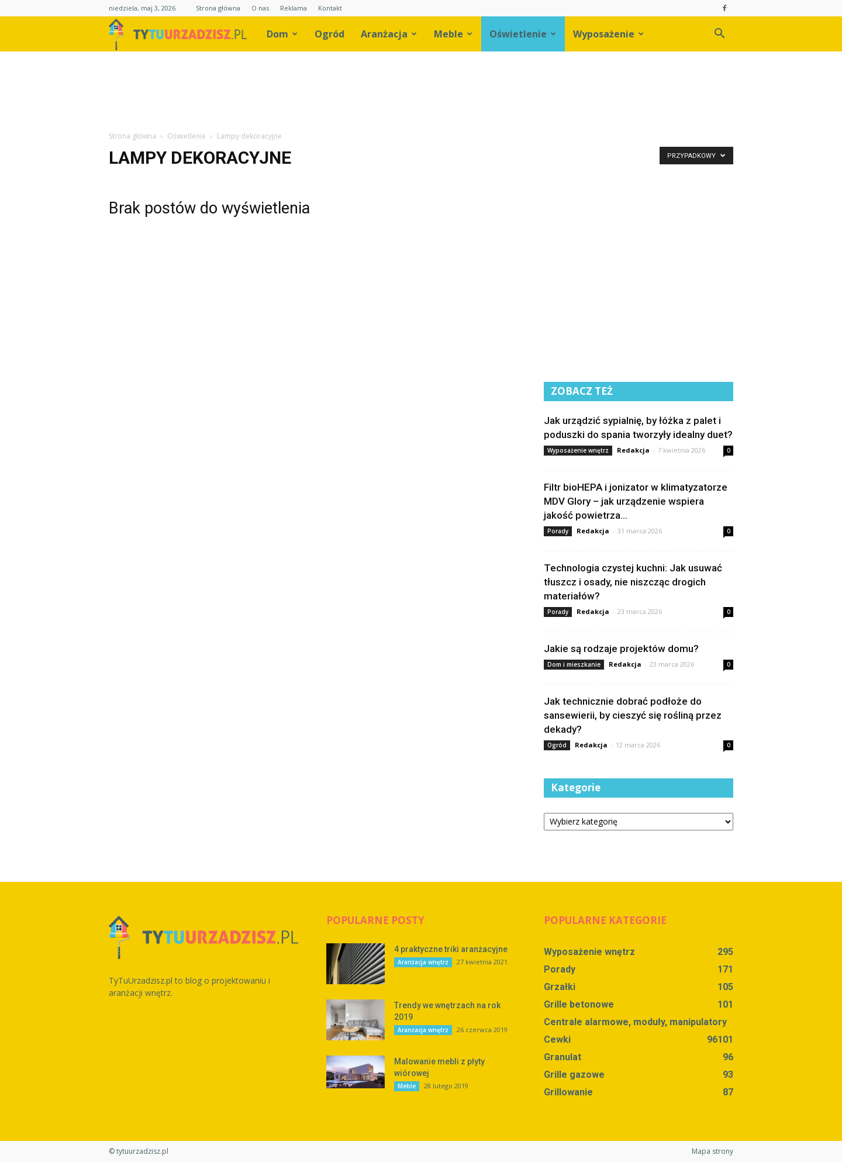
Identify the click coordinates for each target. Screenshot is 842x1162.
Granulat (562, 1057)
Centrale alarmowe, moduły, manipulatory (635, 1021)
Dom (282, 33)
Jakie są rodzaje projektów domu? (621, 648)
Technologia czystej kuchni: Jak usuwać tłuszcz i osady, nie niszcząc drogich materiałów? (633, 582)
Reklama (293, 8)
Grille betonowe (579, 1004)
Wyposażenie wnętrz (578, 450)
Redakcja (633, 450)
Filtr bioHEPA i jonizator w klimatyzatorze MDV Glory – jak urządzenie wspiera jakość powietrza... (635, 501)
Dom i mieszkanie (574, 664)
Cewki (557, 1039)
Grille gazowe (574, 1074)
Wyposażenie (608, 33)
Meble (453, 33)
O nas (260, 8)
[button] (719, 34)
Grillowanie (568, 1092)
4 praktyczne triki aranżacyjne (451, 949)
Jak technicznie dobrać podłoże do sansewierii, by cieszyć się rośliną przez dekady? (633, 715)
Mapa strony (712, 1151)
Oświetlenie (522, 33)
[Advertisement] (421, 91)
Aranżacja (389, 33)
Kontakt (330, 8)
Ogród (329, 33)
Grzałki (559, 986)
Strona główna (218, 8)
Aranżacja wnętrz (423, 962)
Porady (557, 531)
